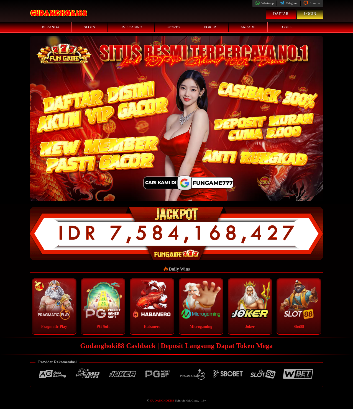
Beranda (51, 27)
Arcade (248, 27)
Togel (286, 27)
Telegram (289, 3)
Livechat (312, 3)
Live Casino (130, 27)
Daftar (280, 14)
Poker (210, 27)
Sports (173, 27)
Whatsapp (264, 3)
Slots (89, 27)
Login (310, 14)
